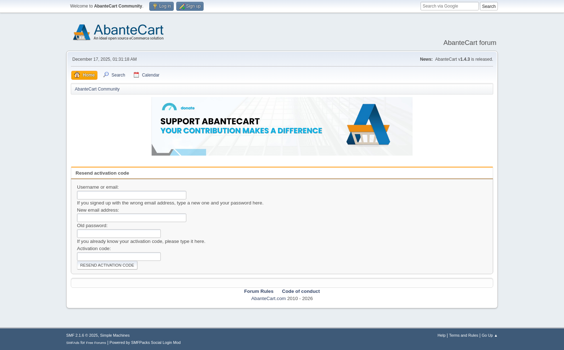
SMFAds (72, 343)
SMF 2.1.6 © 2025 (82, 335)
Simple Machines (114, 335)
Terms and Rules (463, 335)
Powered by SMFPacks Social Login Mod (145, 342)
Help (442, 335)
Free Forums (96, 343)
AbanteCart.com (268, 298)
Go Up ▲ (490, 335)
